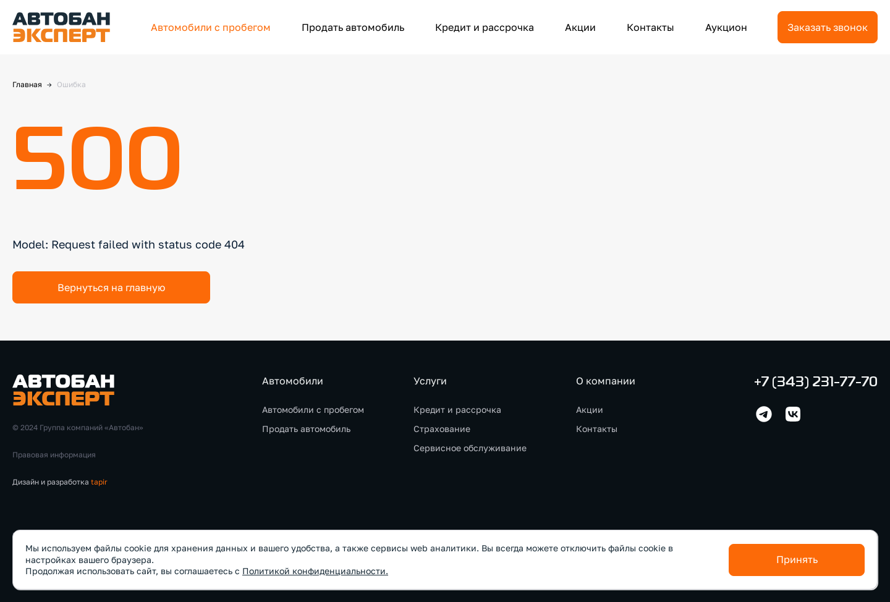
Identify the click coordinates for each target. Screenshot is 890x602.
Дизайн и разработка (60, 481)
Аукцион (726, 27)
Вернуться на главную (111, 287)
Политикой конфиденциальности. (315, 571)
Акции (580, 27)
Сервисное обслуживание (470, 448)
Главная (27, 84)
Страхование (441, 428)
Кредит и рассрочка (484, 27)
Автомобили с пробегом (211, 27)
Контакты (650, 27)
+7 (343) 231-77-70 (816, 383)
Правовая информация (54, 454)
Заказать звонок (827, 27)
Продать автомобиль (353, 27)
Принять (797, 559)
